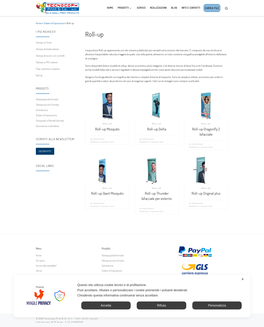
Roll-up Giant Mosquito (107, 193)
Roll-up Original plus (206, 193)
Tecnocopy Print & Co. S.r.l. (58, 318)
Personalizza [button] (217, 305)
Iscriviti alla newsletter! (46, 265)
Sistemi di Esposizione (54, 23)
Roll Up (39, 75)
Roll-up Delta (156, 129)
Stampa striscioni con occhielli (50, 55)
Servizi (39, 270)
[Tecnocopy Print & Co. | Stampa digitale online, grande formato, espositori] (57, 7)
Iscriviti (45, 151)
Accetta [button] (106, 305)
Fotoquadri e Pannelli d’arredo (50, 120)
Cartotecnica (42, 109)
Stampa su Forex (43, 42)
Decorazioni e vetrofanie (47, 125)
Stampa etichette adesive (47, 49)
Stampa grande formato (47, 99)
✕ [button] (242, 279)
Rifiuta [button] (161, 305)
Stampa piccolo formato (47, 104)
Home (39, 23)
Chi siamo (40, 260)
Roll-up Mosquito (107, 129)
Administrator (99, 139)
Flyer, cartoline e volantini (48, 68)
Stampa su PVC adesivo (47, 62)
